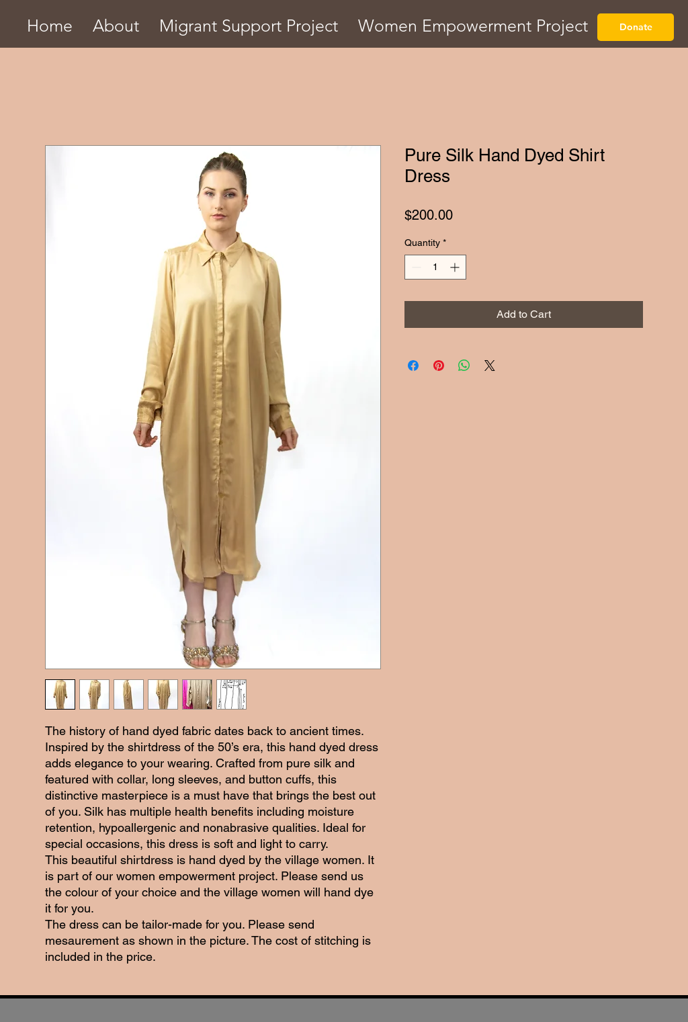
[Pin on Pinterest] (439, 365)
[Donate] (635, 27)
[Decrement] (414, 267)
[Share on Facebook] (413, 365)
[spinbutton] (435, 267)
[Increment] (455, 267)
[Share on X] (490, 365)
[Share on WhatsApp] (464, 365)
